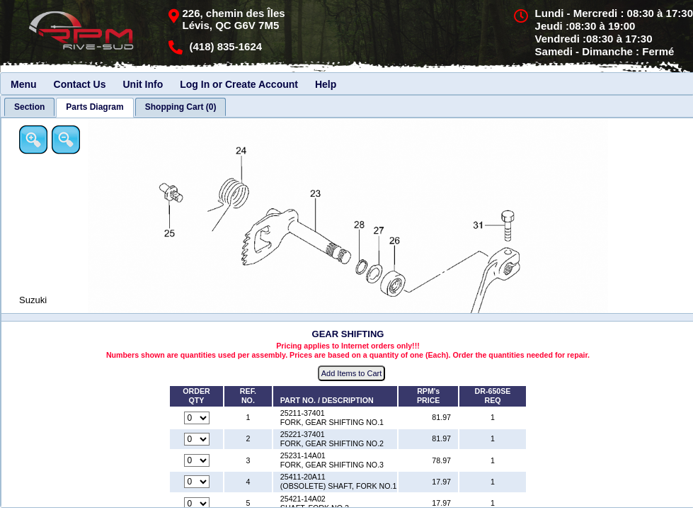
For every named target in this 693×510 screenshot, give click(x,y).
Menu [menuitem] (24, 84)
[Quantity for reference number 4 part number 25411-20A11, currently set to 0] (197, 481)
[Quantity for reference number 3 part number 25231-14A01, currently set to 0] (197, 460)
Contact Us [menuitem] (80, 84)
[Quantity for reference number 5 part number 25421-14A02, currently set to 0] (197, 503)
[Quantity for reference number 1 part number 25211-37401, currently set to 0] (197, 418)
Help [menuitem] (325, 84)
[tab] (29, 107)
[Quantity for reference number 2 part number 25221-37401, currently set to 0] (197, 439)
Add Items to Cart (351, 373)
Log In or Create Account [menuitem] (239, 84)
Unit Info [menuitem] (142, 84)
